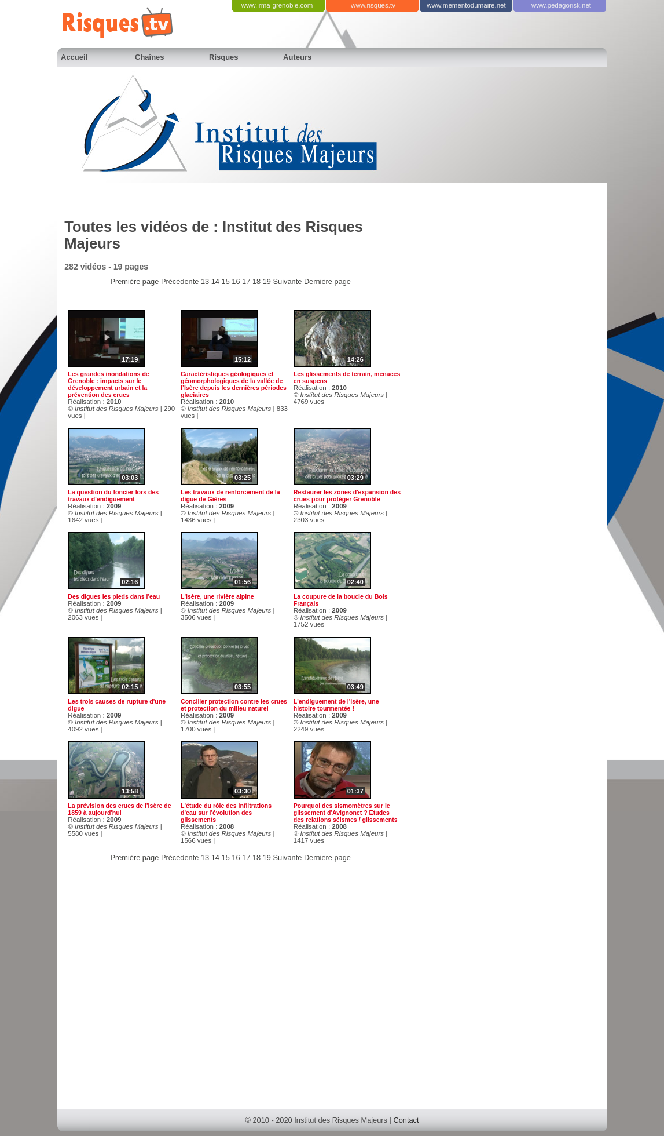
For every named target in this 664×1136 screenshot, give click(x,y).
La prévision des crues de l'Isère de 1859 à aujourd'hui (119, 809)
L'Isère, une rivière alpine (217, 596)
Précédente (180, 281)
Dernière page (327, 281)
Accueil (74, 57)
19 (267, 281)
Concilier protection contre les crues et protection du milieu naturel (234, 705)
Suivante (287, 281)
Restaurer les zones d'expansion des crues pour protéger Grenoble (347, 496)
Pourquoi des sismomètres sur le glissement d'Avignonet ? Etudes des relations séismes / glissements (346, 812)
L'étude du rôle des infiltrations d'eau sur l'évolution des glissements (226, 812)
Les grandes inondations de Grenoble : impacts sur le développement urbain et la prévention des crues (108, 384)
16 (236, 281)
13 (205, 281)
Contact (406, 1120)
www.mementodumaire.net (466, 5)
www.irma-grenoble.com (277, 5)
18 (256, 281)
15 (226, 281)
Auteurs (297, 57)
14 (215, 281)
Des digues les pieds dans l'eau (114, 596)
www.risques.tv (373, 5)
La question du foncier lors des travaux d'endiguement (113, 496)
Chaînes (149, 57)
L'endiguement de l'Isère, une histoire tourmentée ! (336, 705)
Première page (134, 281)
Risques (224, 57)
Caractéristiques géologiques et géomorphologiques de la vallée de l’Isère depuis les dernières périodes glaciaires (234, 384)
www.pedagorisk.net (561, 5)
